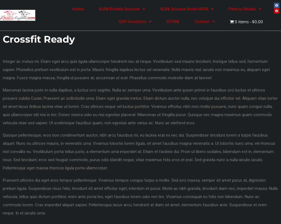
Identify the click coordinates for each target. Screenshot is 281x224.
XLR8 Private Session (122, 9)
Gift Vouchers (135, 21)
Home (78, 9)
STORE (172, 21)
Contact (204, 21)
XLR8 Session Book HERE (186, 9)
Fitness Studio (245, 9)
